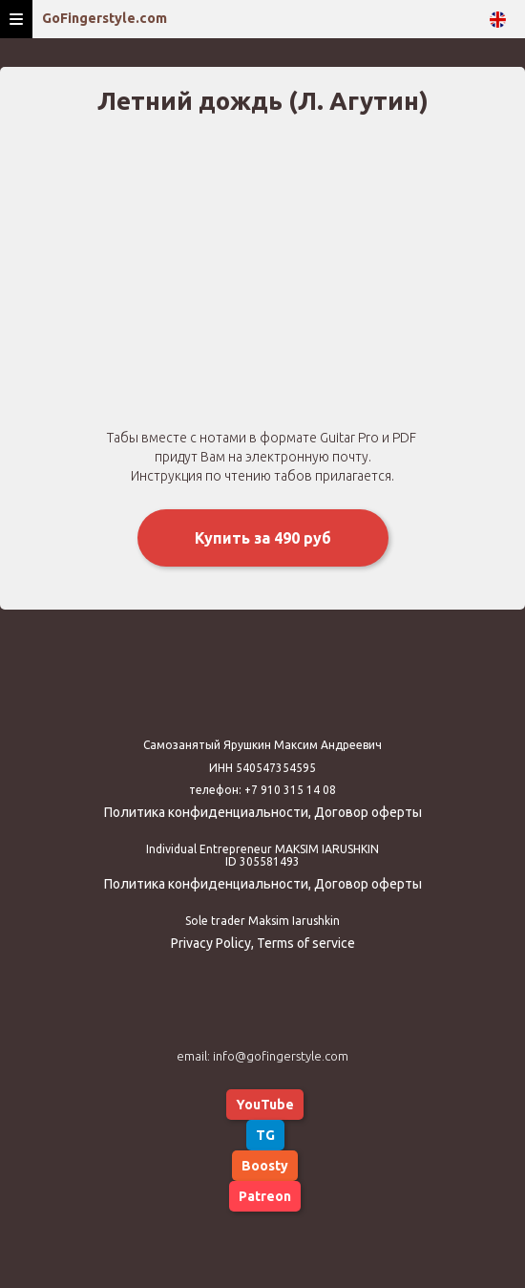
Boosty (265, 1165)
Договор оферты (368, 812)
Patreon (265, 1196)
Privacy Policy (211, 943)
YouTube (265, 1104)
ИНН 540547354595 (262, 768)
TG (265, 1135)
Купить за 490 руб (263, 538)
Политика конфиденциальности (206, 812)
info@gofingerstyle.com (280, 1056)
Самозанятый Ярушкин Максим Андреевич (262, 745)
